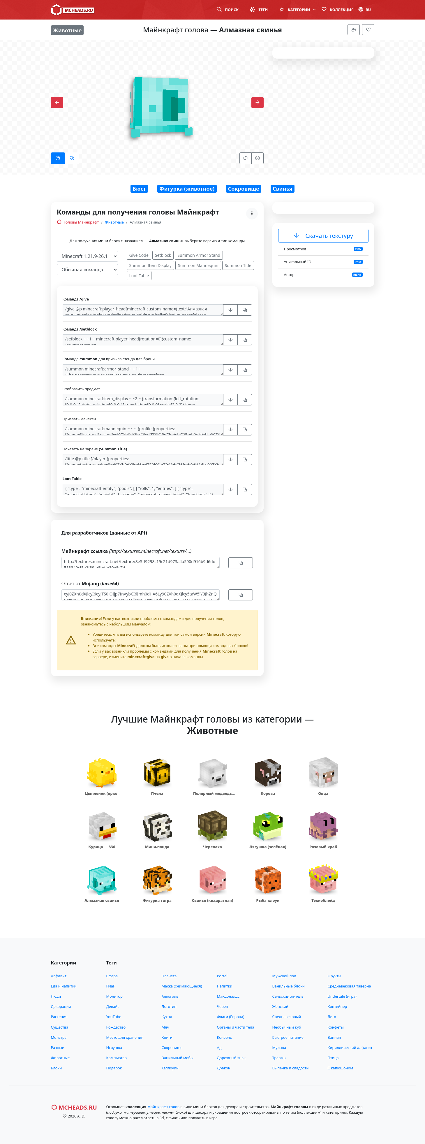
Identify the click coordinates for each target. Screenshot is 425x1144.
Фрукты (334, 975)
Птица (333, 1057)
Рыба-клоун (268, 900)
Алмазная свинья (101, 900)
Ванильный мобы (177, 1057)
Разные (57, 1047)
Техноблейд (323, 900)
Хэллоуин (170, 1068)
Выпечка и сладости (290, 1068)
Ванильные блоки (288, 986)
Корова (268, 793)
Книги (167, 1037)
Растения (59, 1016)
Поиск (228, 9)
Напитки (224, 986)
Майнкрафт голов (163, 1106)
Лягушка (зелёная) (267, 846)
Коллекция (338, 9)
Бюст (139, 188)
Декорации (61, 1006)
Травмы (279, 1057)
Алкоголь (170, 996)
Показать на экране (95, 448)
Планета (169, 975)
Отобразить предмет (81, 388)
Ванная (334, 1037)
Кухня (167, 1016)
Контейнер (337, 1006)
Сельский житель (288, 996)
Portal (222, 975)
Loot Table (139, 275)
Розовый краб (323, 846)
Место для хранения (125, 1037)
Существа (59, 1027)
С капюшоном (340, 1068)
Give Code (139, 255)
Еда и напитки (64, 986)
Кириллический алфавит (350, 1047)
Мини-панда (157, 846)
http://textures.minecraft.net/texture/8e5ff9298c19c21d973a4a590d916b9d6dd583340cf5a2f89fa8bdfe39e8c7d (140, 562)
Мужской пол (284, 975)
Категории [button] (297, 9)
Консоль (224, 1037)
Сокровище (243, 188)
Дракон (223, 1068)
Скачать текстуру (323, 236)
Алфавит (58, 975)
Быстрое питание (288, 1037)
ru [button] (364, 9)
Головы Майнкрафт (78, 222)
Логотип (169, 1006)
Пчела (157, 793)
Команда (76, 299)
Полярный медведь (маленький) (212, 796)
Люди (56, 996)
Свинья (282, 188)
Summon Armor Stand (198, 255)
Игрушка (114, 1047)
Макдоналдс (228, 996)
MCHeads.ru (74, 1107)
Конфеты (336, 1027)
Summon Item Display (150, 265)
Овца (323, 793)
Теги (259, 9)
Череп (222, 1006)
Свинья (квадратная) (212, 900)
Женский (280, 1006)
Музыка (279, 1047)
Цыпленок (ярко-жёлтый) (102, 796)
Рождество (116, 1027)
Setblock (163, 255)
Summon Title (238, 265)
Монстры (59, 1037)
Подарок (114, 1068)
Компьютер (116, 1057)
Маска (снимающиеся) (182, 986)
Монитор (114, 996)
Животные (114, 222)
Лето (332, 1016)
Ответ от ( (90, 583)
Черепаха (212, 846)
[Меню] (354, 29)
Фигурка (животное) (186, 188)
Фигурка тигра (157, 900)
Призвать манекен (79, 418)
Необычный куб (286, 1027)
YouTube (113, 1016)
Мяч (166, 1027)
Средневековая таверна (349, 986)
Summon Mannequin (198, 265)
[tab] (58, 158)
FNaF (110, 986)
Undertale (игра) (342, 996)
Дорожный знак (231, 1057)
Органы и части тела (235, 1027)
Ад (219, 1047)
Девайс (112, 1006)
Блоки (56, 1068)
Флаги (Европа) (230, 1016)
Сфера (112, 975)
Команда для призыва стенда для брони (109, 358)
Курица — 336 (101, 846)
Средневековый (286, 1016)
